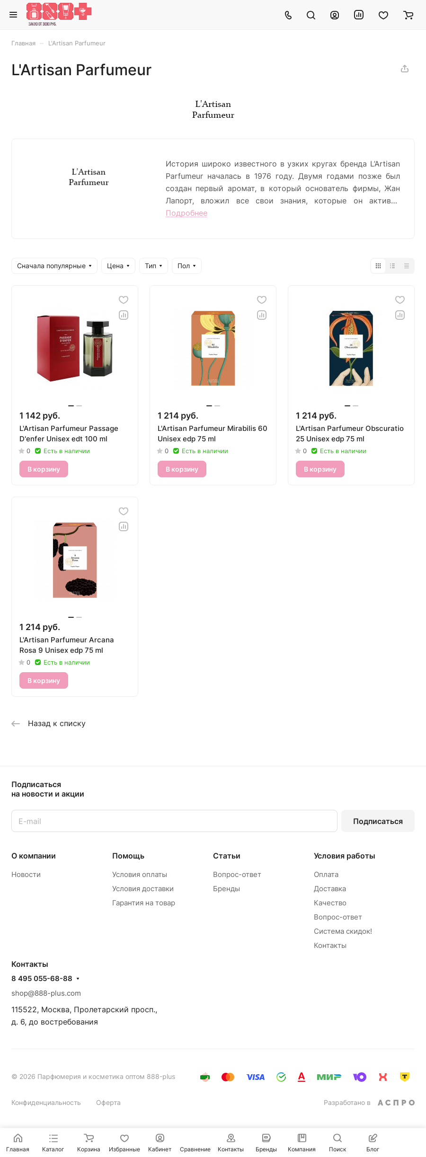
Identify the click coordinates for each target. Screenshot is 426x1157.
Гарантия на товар (143, 902)
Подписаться (378, 821)
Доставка (330, 888)
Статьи (226, 855)
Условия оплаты (139, 874)
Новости (26, 874)
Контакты (330, 945)
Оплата (326, 874)
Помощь (128, 855)
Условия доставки (143, 888)
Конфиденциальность (46, 1102)
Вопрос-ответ (237, 874)
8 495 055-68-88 (41, 978)
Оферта (108, 1102)
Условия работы (344, 855)
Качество (330, 902)
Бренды (226, 888)
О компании (33, 855)
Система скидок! (343, 931)
